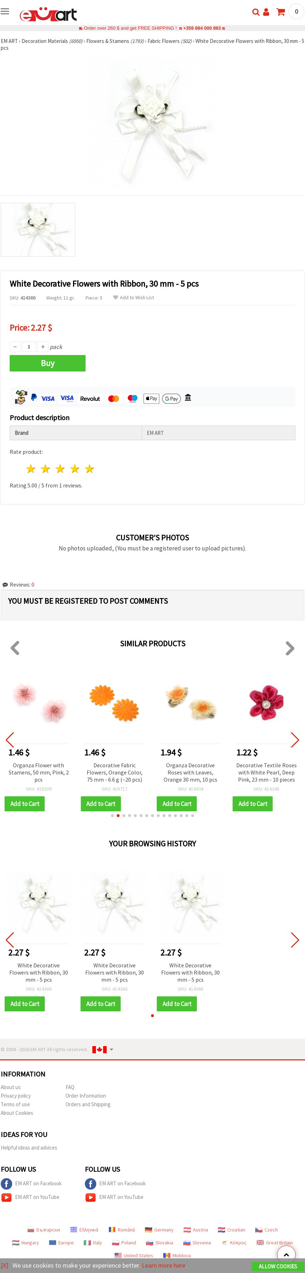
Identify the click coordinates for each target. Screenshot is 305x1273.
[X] (4, 1265)
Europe (61, 1242)
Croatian (231, 1229)
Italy (93, 1242)
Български (43, 1229)
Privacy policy (16, 1095)
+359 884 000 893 (202, 28)
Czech (266, 1229)
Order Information (86, 1095)
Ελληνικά (84, 1229)
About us (11, 1087)
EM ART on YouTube (30, 1197)
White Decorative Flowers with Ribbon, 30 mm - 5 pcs (38, 972)
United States (134, 1255)
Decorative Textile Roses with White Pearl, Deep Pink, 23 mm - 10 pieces (266, 772)
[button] (112, 815)
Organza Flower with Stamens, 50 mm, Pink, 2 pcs (39, 772)
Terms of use (15, 1104)
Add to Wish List (133, 297)
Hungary (25, 1242)
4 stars (75, 468)
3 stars (60, 468)
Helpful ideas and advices (29, 1147)
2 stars (46, 468)
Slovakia (159, 1242)
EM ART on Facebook (31, 1184)
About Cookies (17, 1112)
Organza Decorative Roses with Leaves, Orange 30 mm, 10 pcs (190, 772)
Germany (159, 1229)
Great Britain (275, 1242)
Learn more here (164, 1265)
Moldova (177, 1255)
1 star (31, 468)
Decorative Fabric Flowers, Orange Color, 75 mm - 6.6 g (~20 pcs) (114, 772)
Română (121, 1229)
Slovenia (197, 1242)
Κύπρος (234, 1242)
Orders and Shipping (88, 1104)
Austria (196, 1229)
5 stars (89, 468)
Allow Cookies (278, 1266)
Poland (124, 1242)
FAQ (70, 1087)
